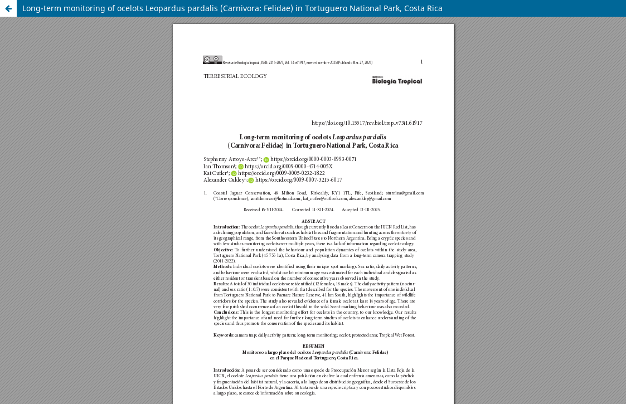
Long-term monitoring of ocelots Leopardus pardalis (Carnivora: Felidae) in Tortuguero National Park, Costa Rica (232, 8)
